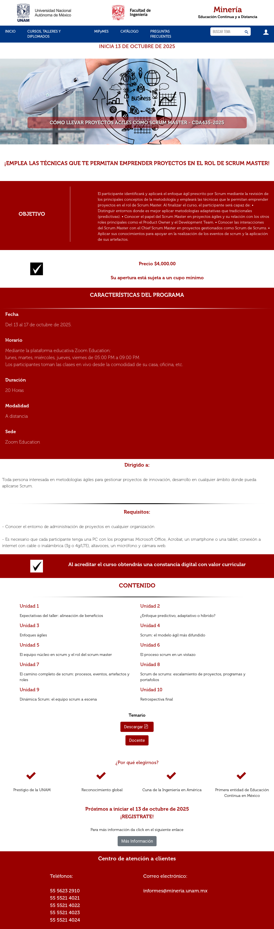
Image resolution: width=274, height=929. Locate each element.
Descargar (136, 726)
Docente (137, 740)
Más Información (137, 841)
